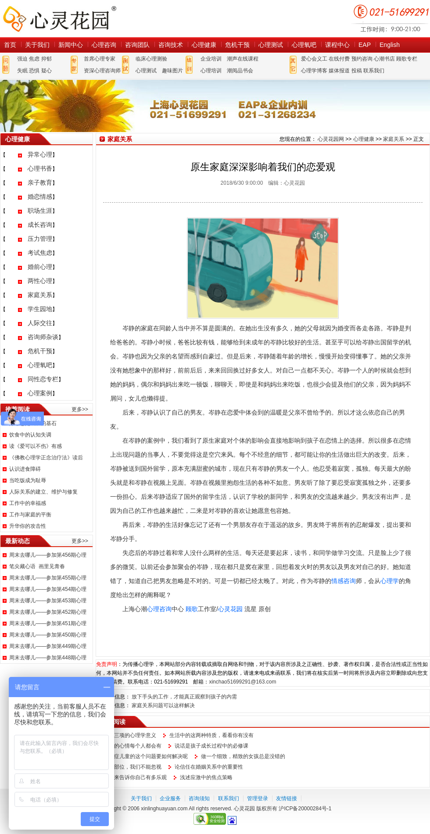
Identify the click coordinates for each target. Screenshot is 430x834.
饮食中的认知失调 (30, 435)
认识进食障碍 (25, 469)
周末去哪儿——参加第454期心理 (47, 589)
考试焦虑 (40, 252)
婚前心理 (40, 266)
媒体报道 (339, 71)
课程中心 (337, 44)
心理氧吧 (304, 44)
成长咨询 (40, 224)
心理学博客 (314, 71)
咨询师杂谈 (43, 336)
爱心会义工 (314, 59)
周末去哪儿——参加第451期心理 (47, 623)
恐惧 (34, 71)
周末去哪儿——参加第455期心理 (47, 578)
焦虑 (34, 59)
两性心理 (40, 280)
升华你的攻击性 (27, 526)
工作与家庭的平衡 (30, 515)
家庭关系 (40, 294)
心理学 (389, 580)
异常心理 (40, 154)
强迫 (22, 59)
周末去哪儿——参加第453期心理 (47, 601)
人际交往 (40, 322)
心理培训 (211, 71)
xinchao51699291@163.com (242, 682)
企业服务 (170, 798)
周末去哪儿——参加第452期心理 (47, 612)
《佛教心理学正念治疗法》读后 (46, 458)
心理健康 (204, 44)
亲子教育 (40, 182)
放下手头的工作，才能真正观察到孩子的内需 (184, 697)
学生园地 (40, 308)
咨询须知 (199, 798)
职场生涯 (40, 210)
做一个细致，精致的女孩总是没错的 (243, 756)
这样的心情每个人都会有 (132, 746)
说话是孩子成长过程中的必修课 (211, 746)
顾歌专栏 (406, 59)
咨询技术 (170, 44)
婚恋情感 (40, 196)
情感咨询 (343, 580)
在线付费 (339, 59)
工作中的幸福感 (27, 503)
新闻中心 (70, 44)
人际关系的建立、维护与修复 (43, 492)
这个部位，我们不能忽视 (132, 767)
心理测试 (270, 44)
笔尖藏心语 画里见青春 (37, 566)
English (390, 44)
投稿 (356, 71)
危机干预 (237, 44)
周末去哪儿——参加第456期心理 (47, 555)
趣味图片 (172, 71)
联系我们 (373, 71)
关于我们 (37, 44)
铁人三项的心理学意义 (130, 735)
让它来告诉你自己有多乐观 (135, 777)
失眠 (22, 71)
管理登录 (257, 798)
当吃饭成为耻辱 (27, 480)
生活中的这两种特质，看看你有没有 (211, 735)
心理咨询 (104, 44)
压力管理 (40, 238)
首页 (10, 44)
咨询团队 (137, 44)
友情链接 (286, 798)
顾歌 (192, 608)
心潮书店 (384, 59)
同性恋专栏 (43, 379)
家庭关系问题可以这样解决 (163, 705)
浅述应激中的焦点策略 (206, 777)
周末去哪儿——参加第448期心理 (47, 658)
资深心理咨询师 (102, 71)
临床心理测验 (151, 59)
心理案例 (40, 393)
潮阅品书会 (240, 71)
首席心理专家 (99, 59)
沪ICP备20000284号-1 (305, 808)
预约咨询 (362, 59)
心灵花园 (230, 608)
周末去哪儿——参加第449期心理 (47, 646)
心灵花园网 (59, 18)
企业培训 (211, 59)
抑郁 (46, 59)
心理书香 (40, 168)
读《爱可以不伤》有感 (35, 446)
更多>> (80, 409)
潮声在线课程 (242, 59)
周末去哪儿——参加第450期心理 (47, 635)
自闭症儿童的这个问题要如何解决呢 (146, 756)
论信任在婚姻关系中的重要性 (209, 767)
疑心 (46, 71)
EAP (364, 44)
